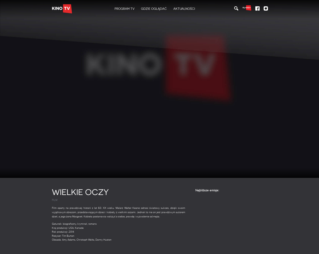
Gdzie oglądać (154, 9)
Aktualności (184, 9)
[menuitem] (124, 9)
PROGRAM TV (124, 9)
